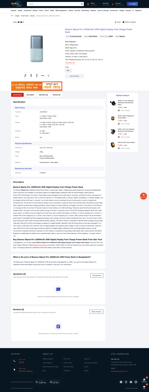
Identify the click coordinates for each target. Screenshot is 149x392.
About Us (87, 359)
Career (86, 366)
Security (77, 10)
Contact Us (67, 370)
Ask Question (96, 275)
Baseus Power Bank (40, 245)
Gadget (121, 10)
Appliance (138, 10)
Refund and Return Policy (51, 366)
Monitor (35, 10)
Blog (44, 370)
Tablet (52, 10)
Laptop (20, 10)
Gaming (128, 10)
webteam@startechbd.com (119, 371)
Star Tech (82, 245)
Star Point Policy (69, 366)
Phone (47, 10)
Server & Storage (103, 10)
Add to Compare (129, 22)
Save (118, 22)
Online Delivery (47, 363)
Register (117, 5)
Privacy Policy (68, 363)
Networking (85, 10)
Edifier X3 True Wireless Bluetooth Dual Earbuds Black (126, 102)
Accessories (114, 10)
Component (27, 10)
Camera (70, 10)
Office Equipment (61, 10)
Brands (86, 370)
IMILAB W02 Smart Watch (126, 142)
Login (122, 5)
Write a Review (96, 312)
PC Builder (132, 4)
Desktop (13, 10)
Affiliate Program (48, 359)
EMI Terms (67, 359)
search (82, 4)
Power (41, 10)
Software (93, 10)
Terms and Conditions (90, 363)
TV (133, 10)
